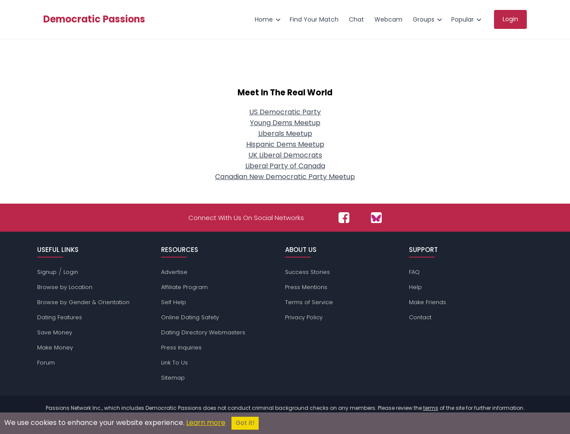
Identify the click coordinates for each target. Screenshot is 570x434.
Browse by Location (64, 287)
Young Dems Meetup (285, 123)
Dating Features (59, 317)
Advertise (174, 272)
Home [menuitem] (264, 19)
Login (70, 272)
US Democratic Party (285, 112)
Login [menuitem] (510, 19)
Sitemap (173, 378)
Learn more (205, 423)
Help (415, 287)
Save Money (54, 332)
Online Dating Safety (190, 317)
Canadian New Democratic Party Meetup (285, 177)
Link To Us (174, 363)
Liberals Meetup (285, 133)
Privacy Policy (304, 317)
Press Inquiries (181, 347)
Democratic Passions (94, 19)
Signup (47, 272)
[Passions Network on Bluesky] (376, 217)
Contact (420, 317)
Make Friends (427, 302)
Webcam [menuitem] (388, 19)
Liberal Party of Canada (285, 166)
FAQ (414, 272)
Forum (46, 363)
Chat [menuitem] (356, 19)
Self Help (173, 302)
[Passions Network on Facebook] (344, 217)
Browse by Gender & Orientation (83, 302)
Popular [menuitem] (462, 19)
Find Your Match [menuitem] (314, 19)
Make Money (55, 347)
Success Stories (307, 272)
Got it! (245, 423)
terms (430, 408)
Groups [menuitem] (423, 19)
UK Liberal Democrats (285, 155)
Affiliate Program (184, 287)
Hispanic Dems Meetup (285, 144)
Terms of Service (309, 302)
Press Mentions (306, 287)
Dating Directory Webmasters (203, 332)
